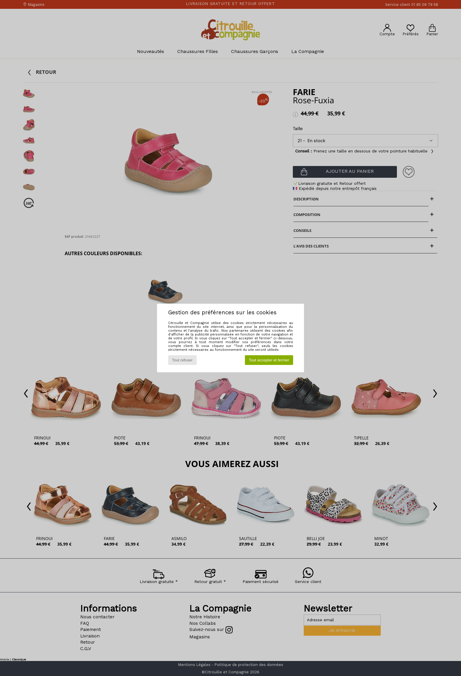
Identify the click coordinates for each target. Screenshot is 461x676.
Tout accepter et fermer (269, 360)
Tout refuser (182, 360)
